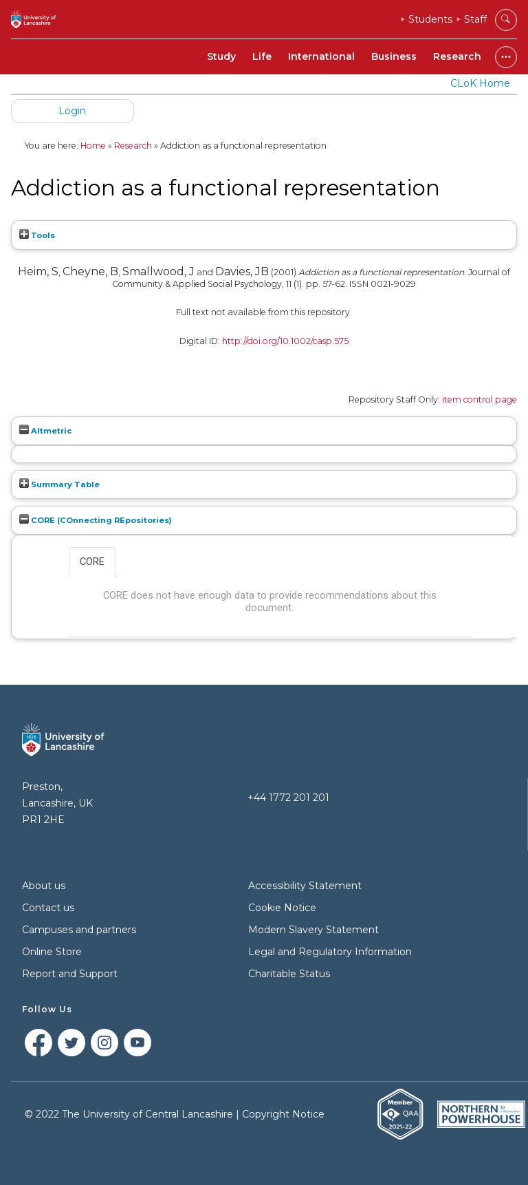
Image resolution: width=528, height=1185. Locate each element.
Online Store (52, 952)
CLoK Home (480, 83)
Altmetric (45, 431)
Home (93, 145)
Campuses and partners (79, 930)
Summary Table (59, 484)
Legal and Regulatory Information (330, 952)
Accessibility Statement (305, 885)
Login (72, 111)
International (321, 56)
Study (221, 56)
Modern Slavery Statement (313, 930)
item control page (479, 399)
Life (262, 56)
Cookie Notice (282, 907)
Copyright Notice (283, 1114)
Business (394, 56)
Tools (37, 235)
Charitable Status (289, 974)
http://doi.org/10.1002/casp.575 (285, 341)
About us (43, 885)
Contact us (48, 907)
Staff (475, 19)
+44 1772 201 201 (288, 797)
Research (457, 56)
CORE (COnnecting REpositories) (95, 520)
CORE (92, 561)
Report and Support (70, 974)
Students (430, 19)
